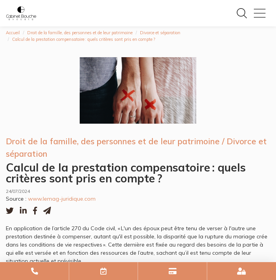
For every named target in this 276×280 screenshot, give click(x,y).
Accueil (13, 32)
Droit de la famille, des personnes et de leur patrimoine (80, 32)
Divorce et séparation (160, 32)
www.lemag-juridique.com (62, 198)
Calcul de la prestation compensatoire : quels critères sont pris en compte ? (83, 39)
